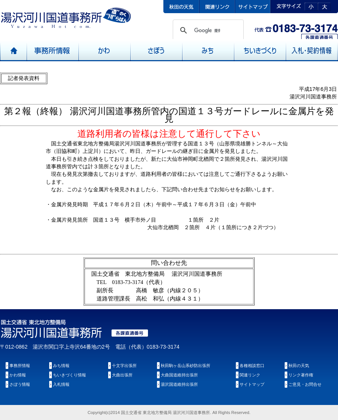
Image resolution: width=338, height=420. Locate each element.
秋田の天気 (298, 365)
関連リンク (250, 375)
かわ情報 (17, 375)
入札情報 (61, 384)
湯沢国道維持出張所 (179, 384)
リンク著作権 (300, 375)
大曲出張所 (122, 375)
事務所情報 (19, 365)
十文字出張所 (124, 365)
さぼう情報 (19, 384)
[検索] (207, 30)
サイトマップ (252, 384)
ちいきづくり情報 (69, 375)
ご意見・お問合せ (304, 384)
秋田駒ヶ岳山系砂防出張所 (185, 365)
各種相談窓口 (252, 365)
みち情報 (61, 365)
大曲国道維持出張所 (179, 375)
